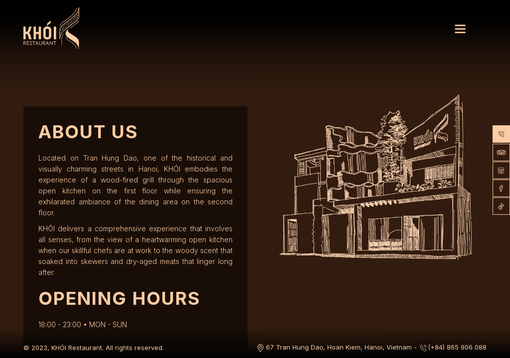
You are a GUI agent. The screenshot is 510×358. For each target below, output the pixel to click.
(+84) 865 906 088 (453, 347)
